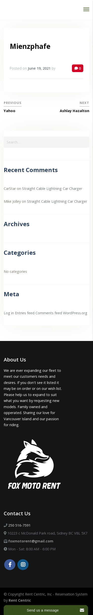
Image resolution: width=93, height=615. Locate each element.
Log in (9, 313)
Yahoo (9, 110)
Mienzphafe (30, 46)
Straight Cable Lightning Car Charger (52, 188)
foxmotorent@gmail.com (30, 541)
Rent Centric (20, 600)
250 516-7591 (19, 525)
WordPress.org (75, 313)
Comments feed (48, 313)
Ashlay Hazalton (74, 110)
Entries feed (24, 313)
